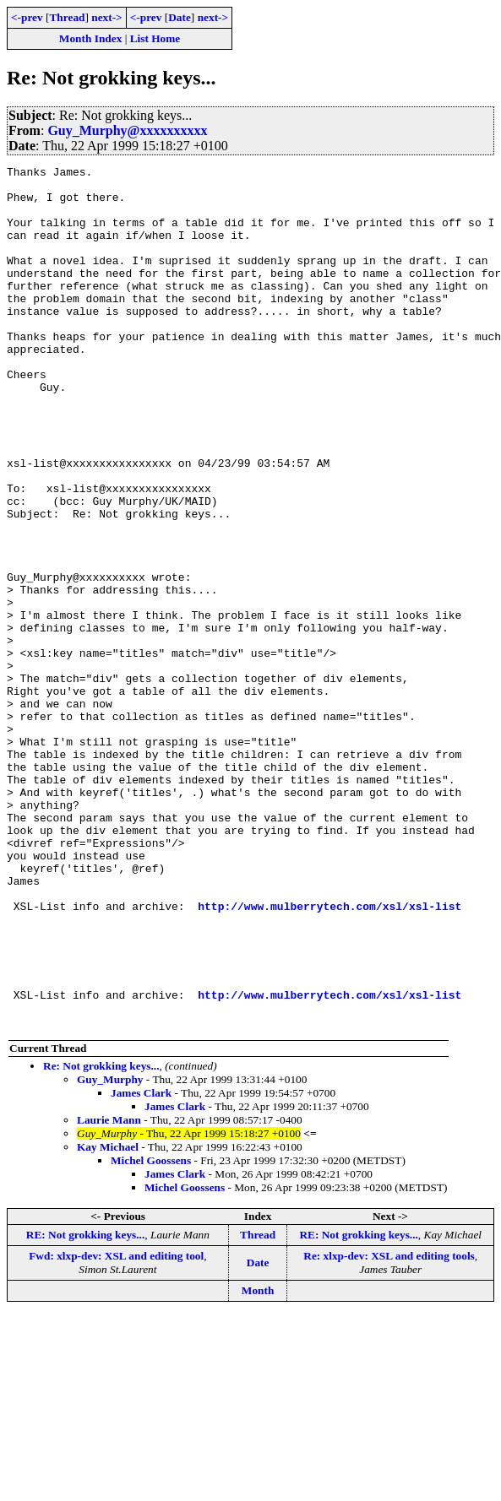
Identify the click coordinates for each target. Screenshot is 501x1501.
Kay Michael (108, 1319)
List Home (155, 38)
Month (258, 1462)
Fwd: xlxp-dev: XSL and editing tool (116, 1428)
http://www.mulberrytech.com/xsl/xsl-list (329, 1055)
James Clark (141, 1265)
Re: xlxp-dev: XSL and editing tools (389, 1428)
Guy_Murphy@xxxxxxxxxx (127, 130)
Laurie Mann (109, 1292)
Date (179, 17)
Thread (66, 17)
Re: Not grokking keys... (101, 1238)
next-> (106, 17)
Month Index (90, 38)
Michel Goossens (151, 1332)
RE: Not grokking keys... (85, 1407)
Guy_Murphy (110, 1251)
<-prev (27, 17)
